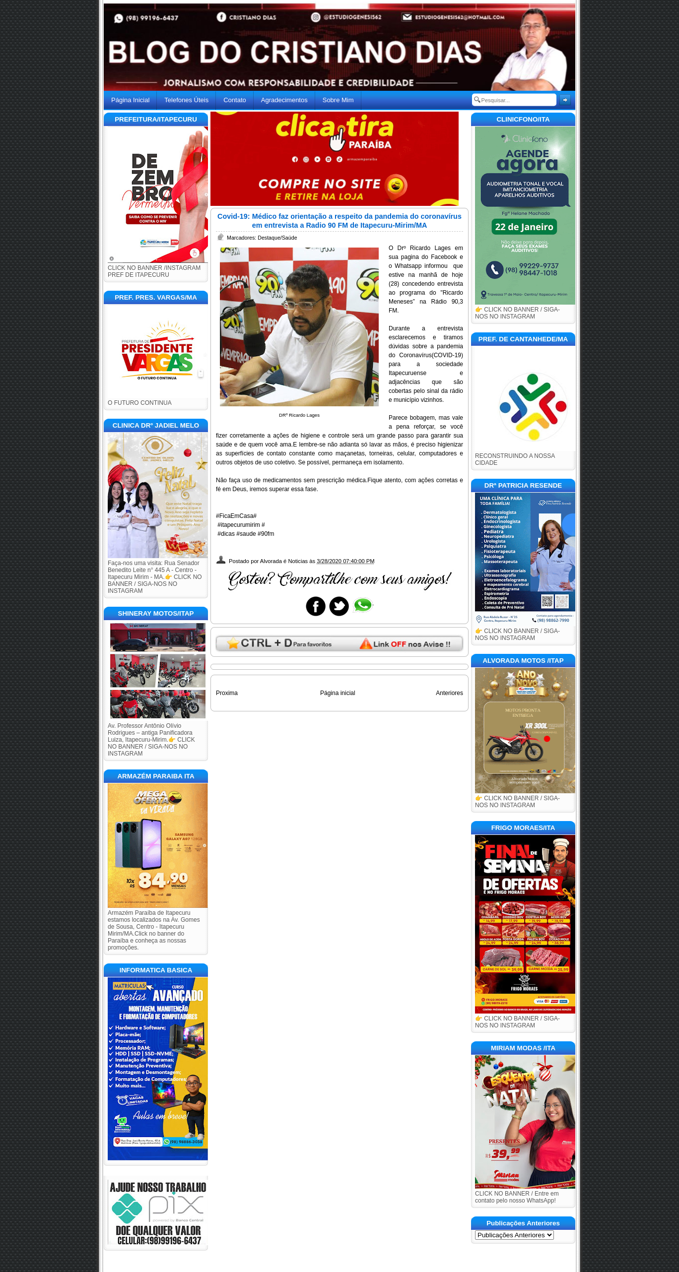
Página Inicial (130, 100)
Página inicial (337, 693)
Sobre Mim (338, 100)
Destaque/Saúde (277, 238)
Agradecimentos (284, 100)
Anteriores (449, 693)
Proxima (227, 693)
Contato (234, 100)
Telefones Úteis (186, 100)
